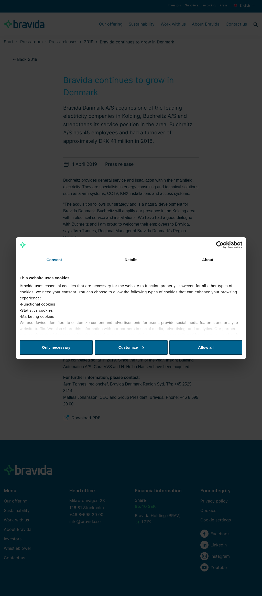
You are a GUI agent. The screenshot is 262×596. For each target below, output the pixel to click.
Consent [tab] (54, 260)
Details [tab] (131, 260)
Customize (131, 347)
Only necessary (56, 347)
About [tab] (207, 260)
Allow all (206, 347)
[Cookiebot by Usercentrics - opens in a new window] (220, 245)
